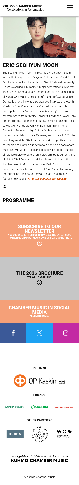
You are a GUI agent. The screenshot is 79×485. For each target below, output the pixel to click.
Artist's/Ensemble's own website (47, 178)
